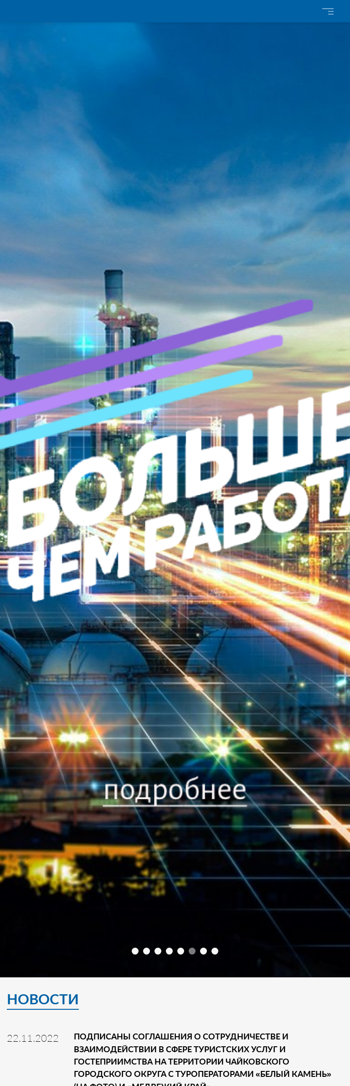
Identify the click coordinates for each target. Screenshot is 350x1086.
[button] (135, 951)
